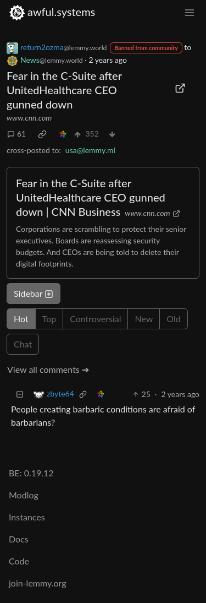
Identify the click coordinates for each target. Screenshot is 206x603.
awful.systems (52, 12)
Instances (27, 517)
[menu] (189, 11)
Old (173, 318)
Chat (23, 344)
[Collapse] (20, 394)
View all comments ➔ (48, 369)
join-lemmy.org (37, 583)
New (144, 318)
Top (49, 318)
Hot (21, 318)
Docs (19, 539)
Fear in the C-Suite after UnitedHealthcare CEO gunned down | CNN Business (90, 197)
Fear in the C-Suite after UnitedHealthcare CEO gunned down (64, 90)
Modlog (23, 495)
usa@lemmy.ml (90, 150)
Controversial (95, 318)
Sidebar (33, 293)
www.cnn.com (29, 117)
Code (19, 561)
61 (16, 133)
